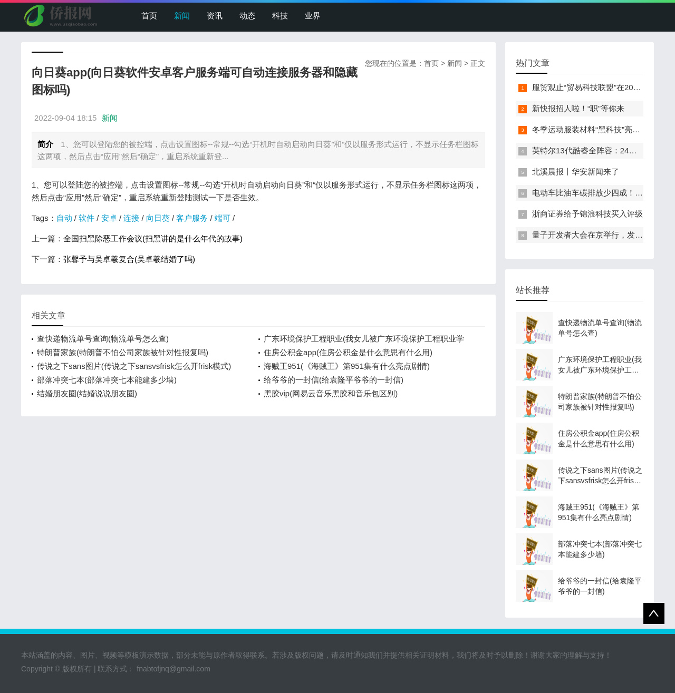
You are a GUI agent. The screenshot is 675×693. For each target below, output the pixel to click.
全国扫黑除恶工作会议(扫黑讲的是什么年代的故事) (153, 238)
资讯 (215, 15)
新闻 (182, 15)
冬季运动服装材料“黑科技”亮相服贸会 (598, 129)
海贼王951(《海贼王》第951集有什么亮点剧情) (347, 366)
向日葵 (158, 217)
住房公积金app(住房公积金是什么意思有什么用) (348, 352)
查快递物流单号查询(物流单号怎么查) (103, 338)
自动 (64, 217)
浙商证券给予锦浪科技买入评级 (587, 213)
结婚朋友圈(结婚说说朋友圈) (87, 393)
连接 (131, 217)
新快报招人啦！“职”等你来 (578, 108)
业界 (313, 15)
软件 (86, 217)
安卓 (109, 217)
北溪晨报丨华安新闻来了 (575, 171)
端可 (222, 217)
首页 (149, 15)
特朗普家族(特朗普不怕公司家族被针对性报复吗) (122, 352)
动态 (247, 15)
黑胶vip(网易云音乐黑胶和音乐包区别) (331, 393)
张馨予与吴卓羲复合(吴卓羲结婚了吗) (129, 259)
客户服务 (192, 217)
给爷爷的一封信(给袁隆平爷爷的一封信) (333, 379)
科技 (280, 15)
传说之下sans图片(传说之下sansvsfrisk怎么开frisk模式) (134, 366)
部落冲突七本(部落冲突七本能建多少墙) (107, 379)
